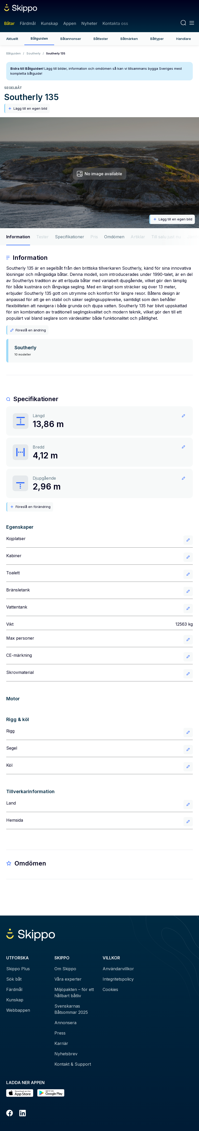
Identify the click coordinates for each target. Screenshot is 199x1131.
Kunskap (49, 23)
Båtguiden (39, 38)
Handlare (183, 39)
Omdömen (114, 236)
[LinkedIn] (22, 1114)
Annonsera (65, 1022)
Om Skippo (65, 968)
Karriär (61, 1043)
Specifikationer (69, 236)
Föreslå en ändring (28, 330)
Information (18, 236)
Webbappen (18, 1010)
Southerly (33, 53)
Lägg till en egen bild (27, 108)
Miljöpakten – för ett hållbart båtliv (74, 992)
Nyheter (89, 23)
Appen (69, 23)
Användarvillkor (118, 968)
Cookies (110, 989)
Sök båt (14, 979)
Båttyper (157, 39)
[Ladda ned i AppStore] (19, 1093)
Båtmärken (129, 39)
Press (60, 1033)
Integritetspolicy (118, 979)
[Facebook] (9, 1114)
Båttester (101, 39)
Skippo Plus (18, 968)
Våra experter (68, 979)
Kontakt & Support (72, 1064)
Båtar (9, 23)
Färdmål (27, 23)
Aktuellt (12, 39)
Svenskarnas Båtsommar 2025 (71, 1009)
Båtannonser (70, 39)
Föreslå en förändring (30, 507)
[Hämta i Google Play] (50, 1093)
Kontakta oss (115, 23)
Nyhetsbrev (65, 1053)
